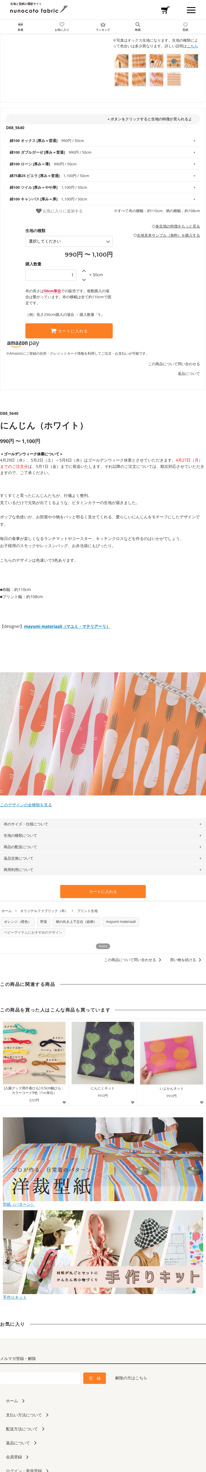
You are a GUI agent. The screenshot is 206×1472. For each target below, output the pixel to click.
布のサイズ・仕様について (26, 824)
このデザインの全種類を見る (103, 802)
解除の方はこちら (131, 1377)
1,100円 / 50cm (49, 175)
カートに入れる (69, 331)
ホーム (6, 910)
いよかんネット (172, 1088)
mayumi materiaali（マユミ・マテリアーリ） (67, 626)
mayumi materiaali (121, 921)
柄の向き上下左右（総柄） (76, 921)
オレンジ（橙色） (17, 921)
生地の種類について (20, 835)
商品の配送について (20, 846)
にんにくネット (103, 1088)
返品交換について (18, 858)
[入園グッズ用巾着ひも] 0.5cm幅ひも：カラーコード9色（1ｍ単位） (34, 1090)
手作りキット (103, 1295)
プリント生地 (87, 910)
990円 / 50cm (47, 140)
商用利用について (18, 869)
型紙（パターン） (103, 1202)
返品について (189, 373)
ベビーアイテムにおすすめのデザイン (33, 932)
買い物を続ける (186, 959)
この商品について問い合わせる (174, 363)
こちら (192, 45)
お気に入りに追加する (59, 211)
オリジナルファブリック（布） (44, 910)
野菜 (43, 921)
